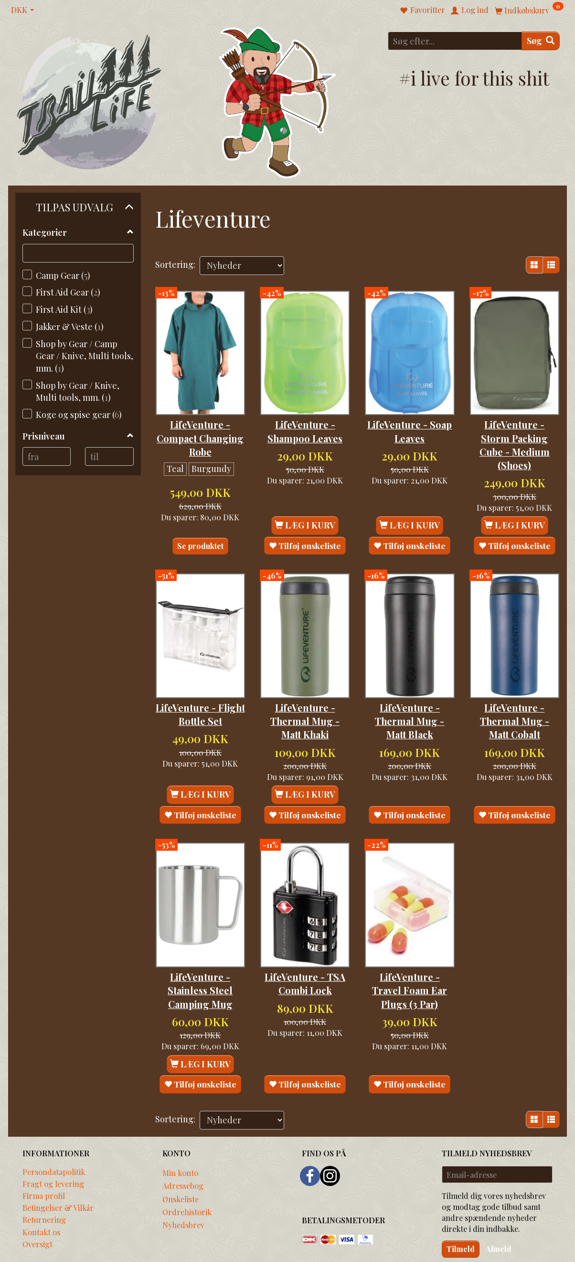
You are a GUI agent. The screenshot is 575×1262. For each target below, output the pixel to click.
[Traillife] (89, 101)
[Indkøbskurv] (529, 9)
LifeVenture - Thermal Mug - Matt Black (409, 695)
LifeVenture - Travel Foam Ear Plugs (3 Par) (409, 951)
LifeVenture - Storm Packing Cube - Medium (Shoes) (514, 431)
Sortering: (175, 264)
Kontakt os (41, 1193)
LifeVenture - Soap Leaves (410, 418)
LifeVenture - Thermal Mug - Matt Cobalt (514, 695)
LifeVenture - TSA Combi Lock (305, 944)
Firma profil (43, 1157)
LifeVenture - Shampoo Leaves (304, 418)
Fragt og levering (53, 1145)
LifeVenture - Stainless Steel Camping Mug (200, 951)
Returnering (44, 1181)
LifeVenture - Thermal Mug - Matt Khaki (305, 695)
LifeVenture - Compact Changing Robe (200, 425)
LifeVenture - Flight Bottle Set (200, 688)
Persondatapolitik (53, 1133)
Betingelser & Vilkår (58, 1169)
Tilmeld (461, 1211)
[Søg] (541, 41)
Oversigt (37, 1205)
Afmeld (498, 1211)
